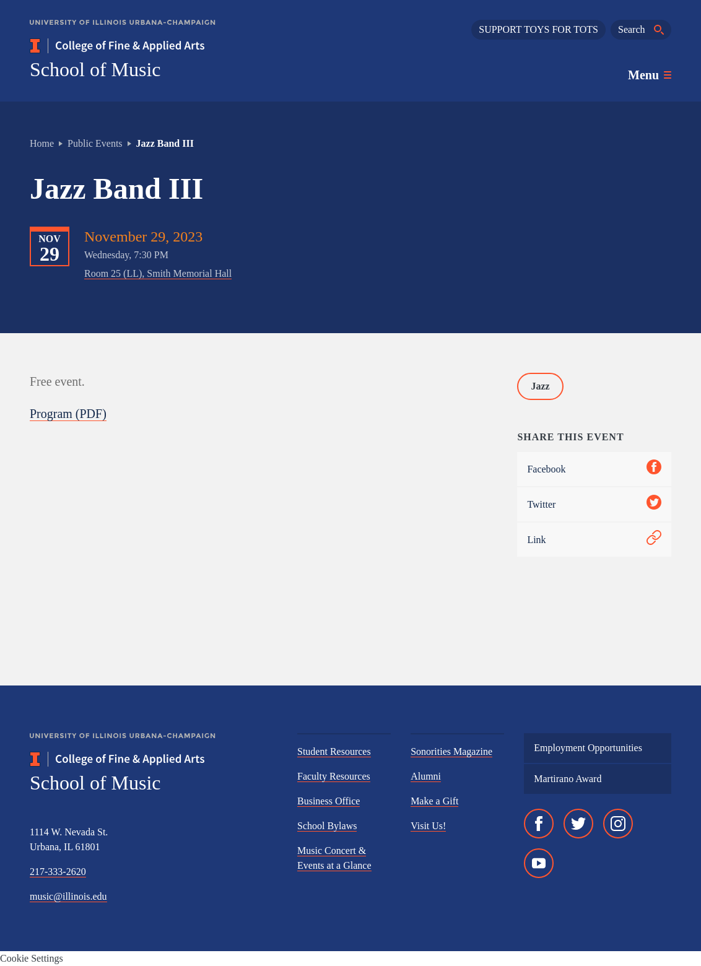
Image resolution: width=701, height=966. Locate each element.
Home (42, 143)
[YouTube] (539, 863)
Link (594, 539)
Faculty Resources (333, 776)
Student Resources (334, 751)
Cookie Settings (31, 958)
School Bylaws (327, 825)
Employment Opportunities (588, 747)
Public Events (94, 143)
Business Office (328, 801)
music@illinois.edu (68, 896)
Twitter (594, 504)
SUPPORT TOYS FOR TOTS (538, 29)
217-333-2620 (58, 871)
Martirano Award (567, 778)
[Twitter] (578, 823)
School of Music (95, 69)
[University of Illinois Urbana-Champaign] (123, 31)
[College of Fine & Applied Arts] (153, 46)
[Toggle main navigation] (649, 75)
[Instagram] (618, 823)
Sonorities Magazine (451, 751)
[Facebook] (539, 823)
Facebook (594, 469)
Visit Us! (428, 825)
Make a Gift (434, 801)
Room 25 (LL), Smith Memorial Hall (158, 273)
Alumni (426, 776)
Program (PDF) (68, 413)
